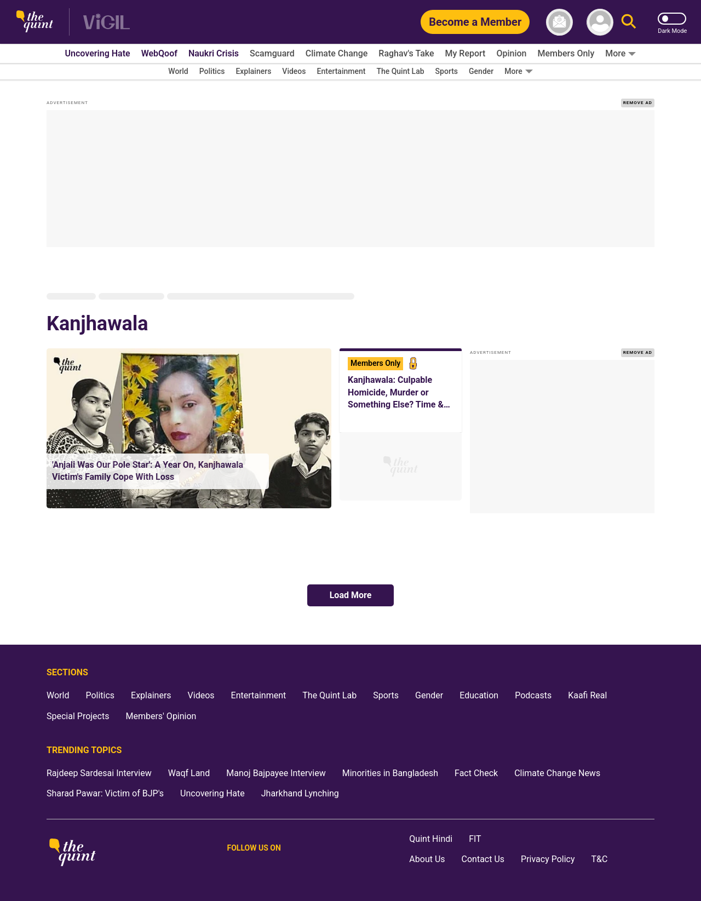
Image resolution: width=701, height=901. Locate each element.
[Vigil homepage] (106, 22)
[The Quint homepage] (34, 22)
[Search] (629, 22)
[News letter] (559, 22)
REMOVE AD (637, 102)
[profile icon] (600, 22)
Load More (351, 595)
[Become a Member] (475, 22)
